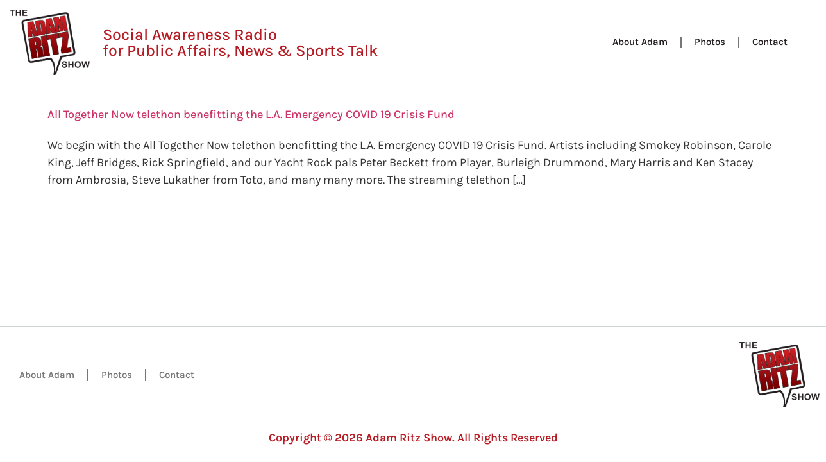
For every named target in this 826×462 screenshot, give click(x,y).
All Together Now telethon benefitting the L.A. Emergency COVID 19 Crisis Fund (251, 114)
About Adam (640, 41)
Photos (710, 41)
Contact (770, 41)
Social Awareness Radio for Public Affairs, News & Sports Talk (240, 42)
